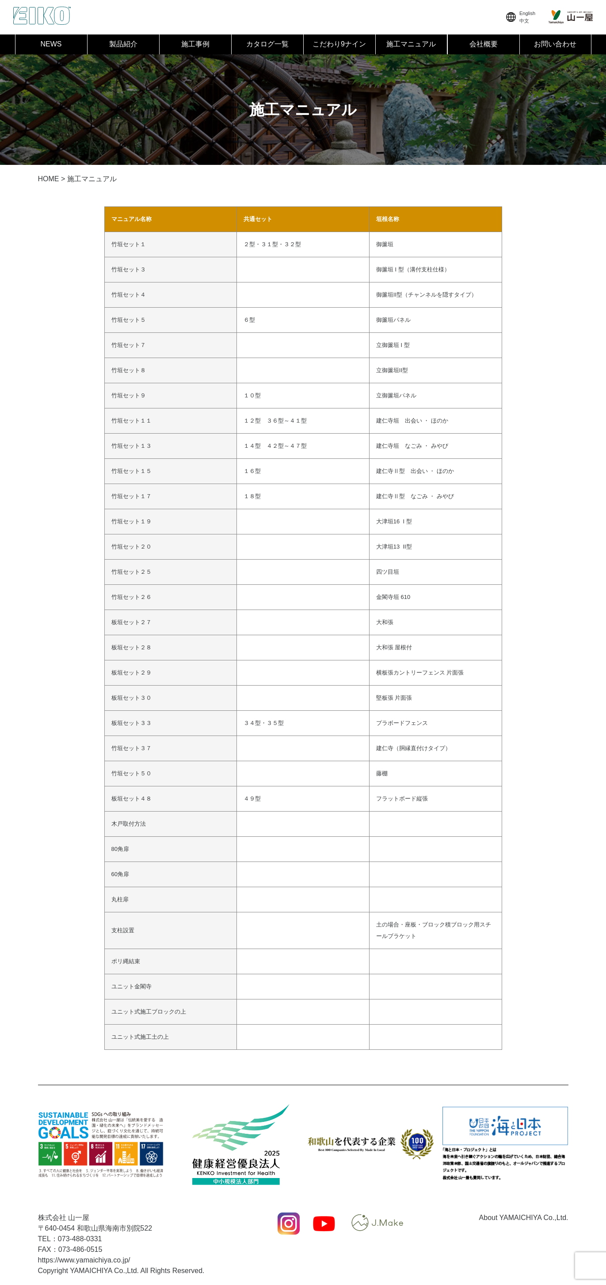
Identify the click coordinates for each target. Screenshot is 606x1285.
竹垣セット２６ (131, 597)
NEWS (51, 44)
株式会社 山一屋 (63, 1217)
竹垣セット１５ (131, 471)
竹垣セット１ (128, 244)
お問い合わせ (555, 44)
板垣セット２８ (131, 647)
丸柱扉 (120, 899)
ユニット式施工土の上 (140, 1036)
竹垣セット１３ (131, 445)
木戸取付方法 (128, 823)
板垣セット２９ (131, 672)
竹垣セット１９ (131, 521)
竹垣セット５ (128, 319)
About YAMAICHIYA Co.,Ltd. (523, 1217)
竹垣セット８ (128, 370)
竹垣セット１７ (131, 496)
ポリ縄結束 (125, 961)
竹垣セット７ (128, 345)
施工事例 (195, 44)
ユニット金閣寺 (131, 986)
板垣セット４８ (131, 798)
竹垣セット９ (128, 395)
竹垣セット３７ (131, 748)
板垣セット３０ (131, 697)
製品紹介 (123, 44)
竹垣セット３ (128, 269)
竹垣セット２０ (131, 546)
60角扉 (120, 874)
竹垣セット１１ (131, 420)
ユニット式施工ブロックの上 (148, 1011)
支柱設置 (122, 930)
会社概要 (483, 44)
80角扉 (120, 849)
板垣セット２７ (131, 622)
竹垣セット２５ (131, 571)
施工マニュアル (411, 44)
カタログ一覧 (267, 44)
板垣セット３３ (131, 723)
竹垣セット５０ (131, 773)
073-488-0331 (80, 1239)
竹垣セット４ (128, 294)
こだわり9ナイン (339, 44)
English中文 (519, 17)
